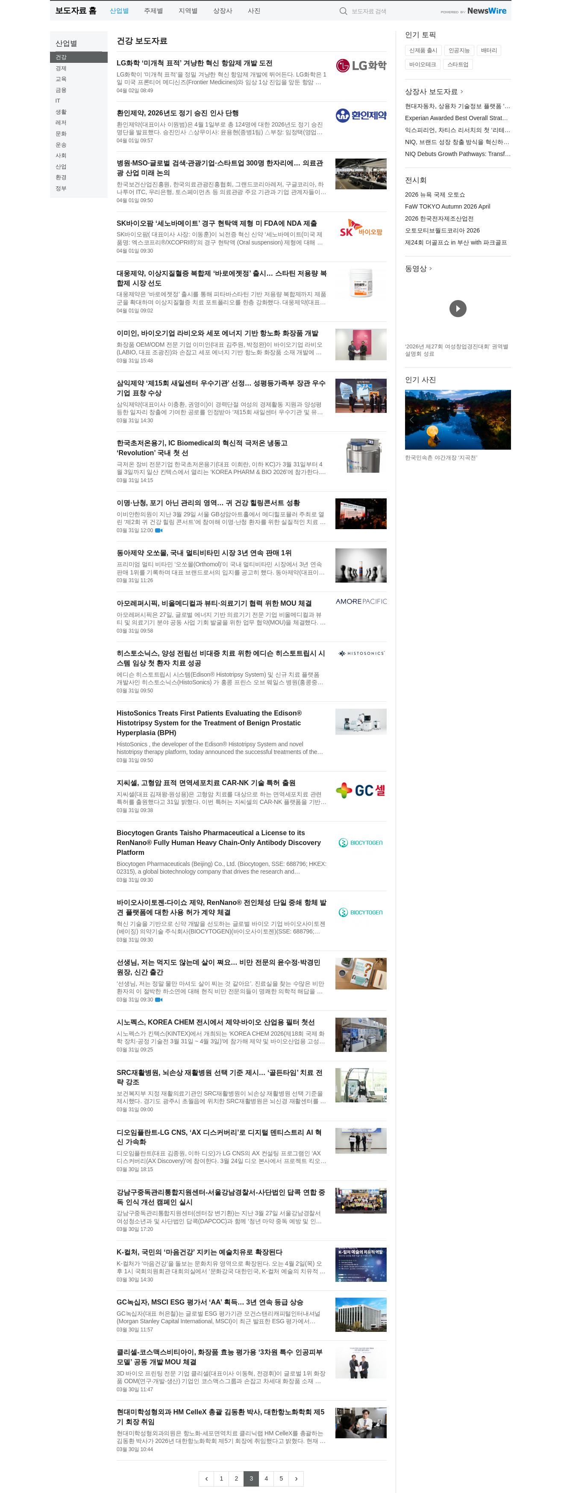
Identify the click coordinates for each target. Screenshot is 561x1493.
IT (58, 100)
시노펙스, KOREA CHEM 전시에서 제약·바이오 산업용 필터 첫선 (216, 1022)
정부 (61, 188)
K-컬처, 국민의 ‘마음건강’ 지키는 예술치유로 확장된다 (199, 1252)
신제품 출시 (423, 50)
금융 (61, 90)
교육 (61, 79)
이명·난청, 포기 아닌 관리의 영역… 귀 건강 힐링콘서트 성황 (208, 503)
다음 (504, 420)
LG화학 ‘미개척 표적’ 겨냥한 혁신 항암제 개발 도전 (195, 63)
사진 (254, 10)
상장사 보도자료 (431, 92)
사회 (61, 155)
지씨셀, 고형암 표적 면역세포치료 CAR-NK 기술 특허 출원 (206, 782)
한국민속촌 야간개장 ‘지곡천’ (441, 457)
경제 (61, 68)
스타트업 (458, 64)
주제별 (153, 10)
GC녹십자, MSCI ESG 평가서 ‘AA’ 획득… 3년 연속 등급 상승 (210, 1302)
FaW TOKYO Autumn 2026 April (447, 206)
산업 (61, 166)
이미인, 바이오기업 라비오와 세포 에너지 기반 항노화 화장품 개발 (217, 333)
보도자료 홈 (76, 10)
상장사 (222, 10)
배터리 (489, 50)
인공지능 (459, 50)
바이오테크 (422, 64)
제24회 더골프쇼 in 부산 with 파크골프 (456, 242)
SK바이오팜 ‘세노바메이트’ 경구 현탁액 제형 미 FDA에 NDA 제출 (217, 223)
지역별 (188, 10)
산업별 (119, 10)
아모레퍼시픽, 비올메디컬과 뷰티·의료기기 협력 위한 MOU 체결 (214, 603)
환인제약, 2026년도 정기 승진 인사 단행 (178, 113)
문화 (61, 133)
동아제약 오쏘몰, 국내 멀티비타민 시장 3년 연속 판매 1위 (204, 553)
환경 (61, 177)
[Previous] (206, 1479)
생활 (61, 112)
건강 (61, 57)
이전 (412, 420)
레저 (61, 122)
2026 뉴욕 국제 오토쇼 (435, 194)
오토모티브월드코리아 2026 (442, 230)
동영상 (416, 269)
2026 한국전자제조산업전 (439, 218)
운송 (61, 144)
